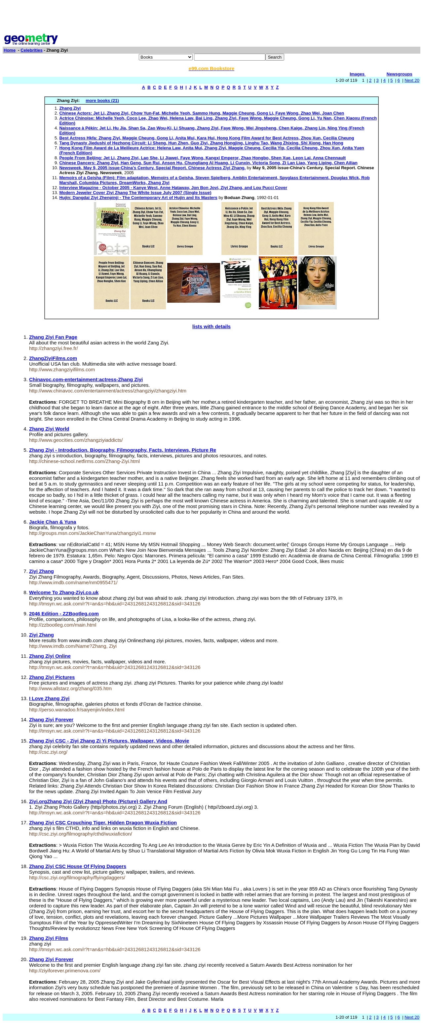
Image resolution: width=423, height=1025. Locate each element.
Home (10, 50)
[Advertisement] (211, 17)
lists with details (211, 326)
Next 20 (411, 80)
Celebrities (31, 50)
